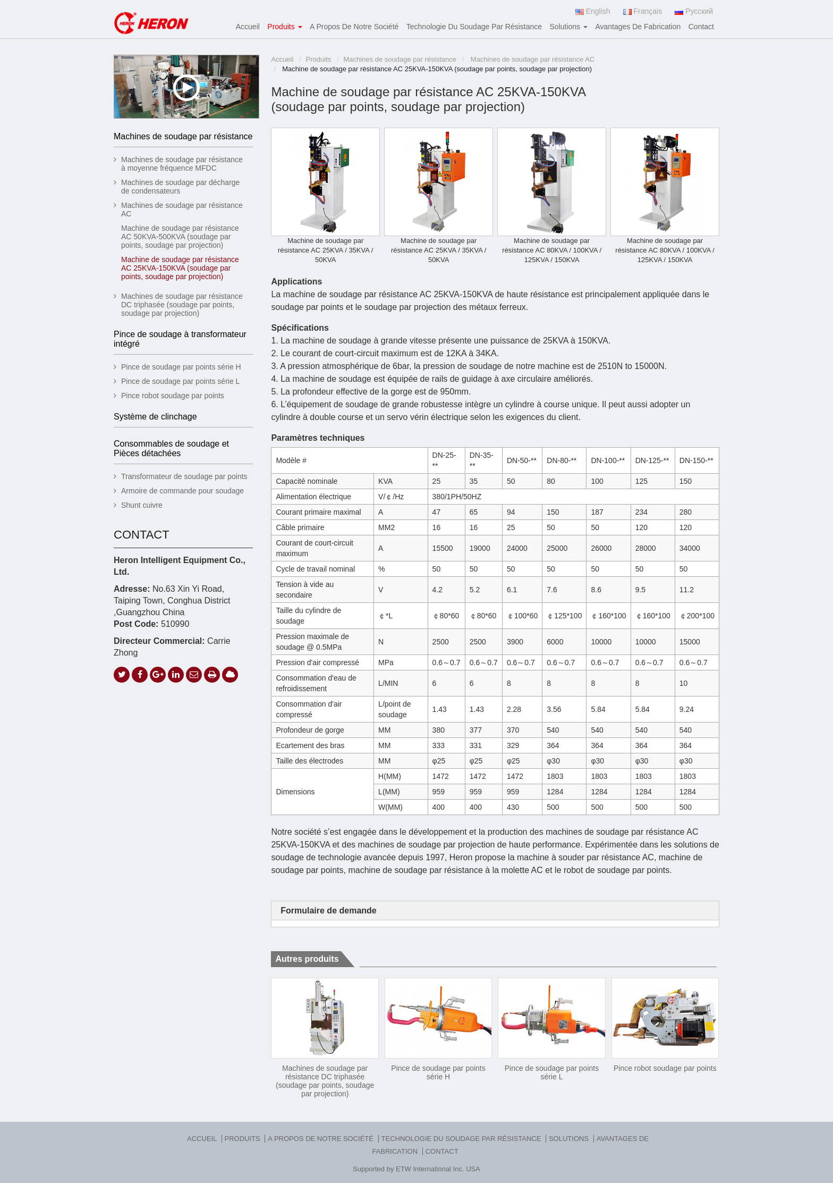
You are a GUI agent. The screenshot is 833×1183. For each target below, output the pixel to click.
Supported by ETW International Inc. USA (416, 1169)
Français (642, 11)
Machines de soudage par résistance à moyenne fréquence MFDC (182, 163)
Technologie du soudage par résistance (474, 26)
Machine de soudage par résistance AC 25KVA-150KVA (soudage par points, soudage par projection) (180, 268)
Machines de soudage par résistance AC (531, 59)
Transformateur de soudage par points (184, 476)
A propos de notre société (354, 26)
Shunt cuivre (142, 505)
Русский (694, 11)
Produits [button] (284, 26)
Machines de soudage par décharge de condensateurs (180, 186)
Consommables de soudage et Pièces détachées (171, 448)
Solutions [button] (569, 26)
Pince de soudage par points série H (438, 1072)
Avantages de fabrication (638, 26)
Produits (319, 59)
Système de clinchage (155, 416)
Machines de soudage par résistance (400, 59)
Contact (701, 26)
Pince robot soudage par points (665, 1068)
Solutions (570, 1139)
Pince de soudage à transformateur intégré (180, 339)
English (592, 11)
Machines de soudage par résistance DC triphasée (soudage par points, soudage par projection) (325, 1081)
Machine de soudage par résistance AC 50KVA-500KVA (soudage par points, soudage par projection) (180, 236)
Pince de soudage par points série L (552, 1072)
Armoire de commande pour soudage (182, 490)
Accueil (248, 26)
